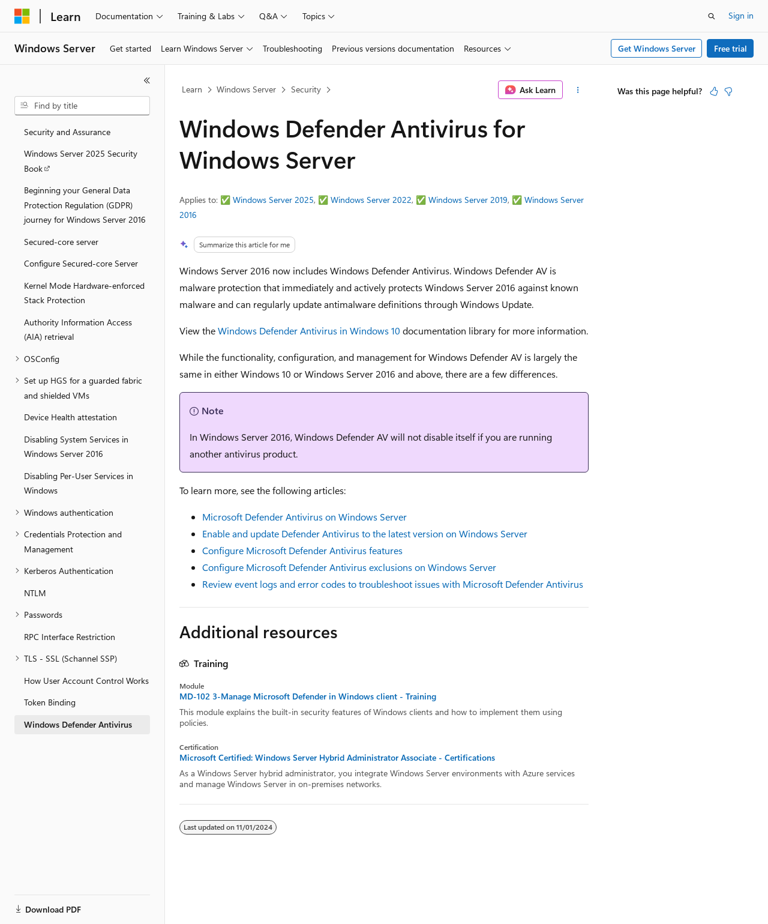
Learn (192, 89)
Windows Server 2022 (371, 199)
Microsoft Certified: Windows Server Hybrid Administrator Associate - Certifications (337, 757)
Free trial (730, 48)
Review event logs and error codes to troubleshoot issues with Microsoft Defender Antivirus (392, 584)
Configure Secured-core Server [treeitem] (81, 263)
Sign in (741, 15)
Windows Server (246, 89)
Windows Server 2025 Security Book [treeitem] (80, 161)
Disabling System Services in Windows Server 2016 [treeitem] (76, 446)
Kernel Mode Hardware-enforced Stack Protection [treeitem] (84, 293)
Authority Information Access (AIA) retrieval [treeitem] (78, 329)
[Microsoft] (22, 16)
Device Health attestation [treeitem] (70, 417)
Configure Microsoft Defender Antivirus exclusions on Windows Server (349, 567)
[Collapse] (147, 80)
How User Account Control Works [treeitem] (86, 680)
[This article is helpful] (714, 91)
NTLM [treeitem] (35, 593)
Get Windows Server (656, 48)
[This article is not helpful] (728, 91)
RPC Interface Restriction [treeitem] (69, 636)
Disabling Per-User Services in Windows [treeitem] (78, 483)
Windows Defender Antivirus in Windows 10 (309, 330)
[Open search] (712, 16)
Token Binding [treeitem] (50, 702)
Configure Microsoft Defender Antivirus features (302, 550)
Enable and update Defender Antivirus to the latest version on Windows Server (364, 533)
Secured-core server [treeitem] (61, 241)
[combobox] (82, 105)
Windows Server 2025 (273, 199)
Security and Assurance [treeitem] (67, 131)
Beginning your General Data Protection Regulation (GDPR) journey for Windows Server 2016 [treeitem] (85, 204)
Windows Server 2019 (468, 199)
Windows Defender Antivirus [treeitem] (78, 724)
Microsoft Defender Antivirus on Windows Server (304, 516)
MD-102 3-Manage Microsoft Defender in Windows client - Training (307, 696)
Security (306, 89)
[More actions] (578, 90)
